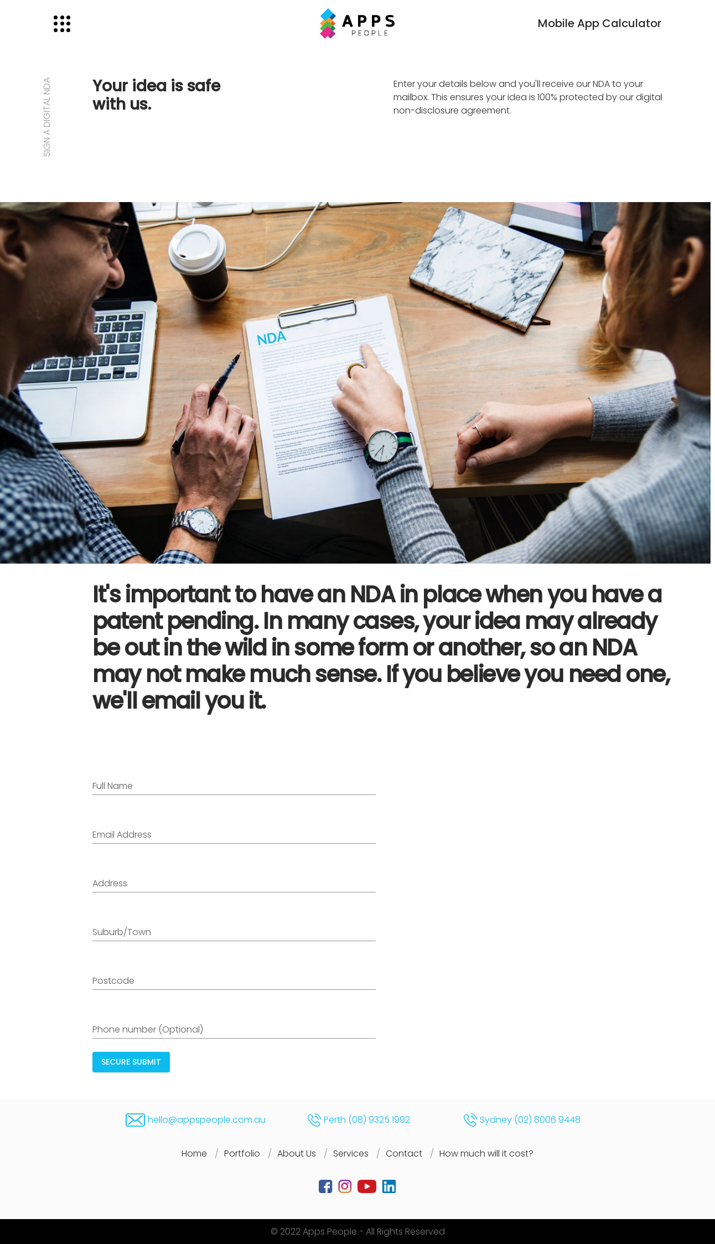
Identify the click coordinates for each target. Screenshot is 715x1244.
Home (194, 1153)
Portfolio (242, 1153)
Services (351, 1153)
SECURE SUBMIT (131, 1062)
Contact (404, 1153)
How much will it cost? (486, 1153)
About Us (296, 1153)
